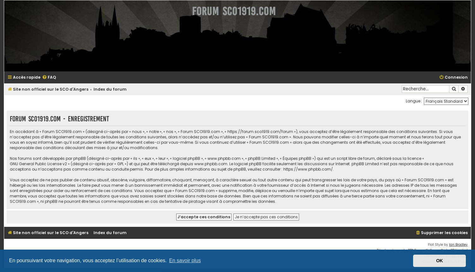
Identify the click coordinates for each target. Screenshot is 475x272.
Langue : (414, 101)
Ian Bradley (458, 244)
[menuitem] (49, 77)
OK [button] (439, 260)
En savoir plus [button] (185, 260)
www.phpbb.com (210, 163)
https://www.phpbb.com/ (308, 169)
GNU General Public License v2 (38, 163)
